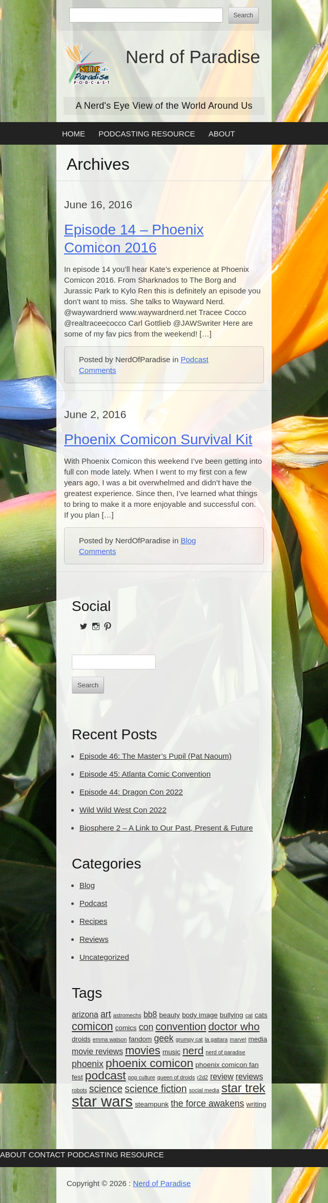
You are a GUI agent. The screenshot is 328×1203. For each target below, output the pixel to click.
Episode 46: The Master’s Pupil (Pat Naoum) (155, 756)
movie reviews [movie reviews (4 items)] (97, 1051)
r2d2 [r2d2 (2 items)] (202, 1077)
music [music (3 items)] (171, 1052)
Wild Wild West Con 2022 (123, 809)
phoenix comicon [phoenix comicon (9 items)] (149, 1063)
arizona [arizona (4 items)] (85, 1014)
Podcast (194, 359)
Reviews (94, 939)
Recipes (93, 921)
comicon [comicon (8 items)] (92, 1026)
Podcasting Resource (146, 133)
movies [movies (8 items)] (142, 1050)
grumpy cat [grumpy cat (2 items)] (189, 1039)
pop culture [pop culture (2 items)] (141, 1077)
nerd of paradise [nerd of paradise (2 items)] (225, 1052)
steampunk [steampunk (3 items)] (152, 1104)
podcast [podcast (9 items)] (105, 1075)
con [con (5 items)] (146, 1027)
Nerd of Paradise (193, 57)
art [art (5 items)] (105, 1014)
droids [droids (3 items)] (81, 1039)
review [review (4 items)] (222, 1076)
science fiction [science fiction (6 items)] (156, 1088)
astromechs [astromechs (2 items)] (127, 1015)
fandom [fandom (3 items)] (140, 1039)
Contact (47, 1154)
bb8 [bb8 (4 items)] (150, 1014)
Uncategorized (104, 957)
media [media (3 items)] (258, 1039)
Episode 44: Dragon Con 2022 (131, 791)
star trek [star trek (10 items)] (243, 1088)
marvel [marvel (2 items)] (238, 1039)
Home (73, 133)
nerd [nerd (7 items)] (192, 1050)
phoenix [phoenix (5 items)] (88, 1064)
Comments (97, 370)
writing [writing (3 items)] (256, 1104)
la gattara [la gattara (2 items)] (216, 1039)
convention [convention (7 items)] (180, 1026)
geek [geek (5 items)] (163, 1038)
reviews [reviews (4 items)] (249, 1076)
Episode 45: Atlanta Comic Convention (145, 774)
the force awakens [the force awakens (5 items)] (207, 1103)
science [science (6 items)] (105, 1088)
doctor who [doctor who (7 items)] (233, 1026)
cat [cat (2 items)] (249, 1015)
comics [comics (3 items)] (126, 1028)
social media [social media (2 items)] (204, 1090)
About (222, 133)
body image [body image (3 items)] (200, 1015)
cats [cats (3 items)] (261, 1015)
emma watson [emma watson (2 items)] (110, 1039)
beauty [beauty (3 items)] (169, 1015)
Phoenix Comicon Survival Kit (158, 439)
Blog (188, 540)
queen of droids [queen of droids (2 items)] (176, 1077)
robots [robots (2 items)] (79, 1090)
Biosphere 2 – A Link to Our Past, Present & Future (166, 827)
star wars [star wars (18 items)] (102, 1101)
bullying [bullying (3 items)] (231, 1015)
